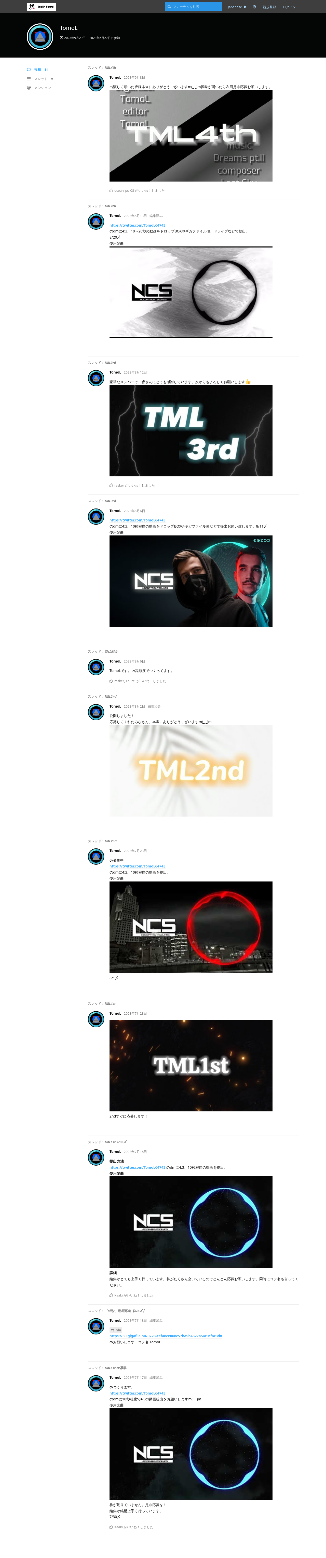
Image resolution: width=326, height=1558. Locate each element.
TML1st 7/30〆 (115, 1142)
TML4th (110, 67)
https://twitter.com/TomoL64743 (138, 225)
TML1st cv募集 (115, 1368)
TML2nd (110, 696)
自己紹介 (111, 651)
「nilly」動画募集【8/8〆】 (125, 1310)
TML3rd (110, 362)
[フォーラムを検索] (193, 6)
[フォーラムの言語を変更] (237, 6)
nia (118, 1330)
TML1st (110, 1003)
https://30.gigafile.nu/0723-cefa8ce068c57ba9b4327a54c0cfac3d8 (166, 1335)
